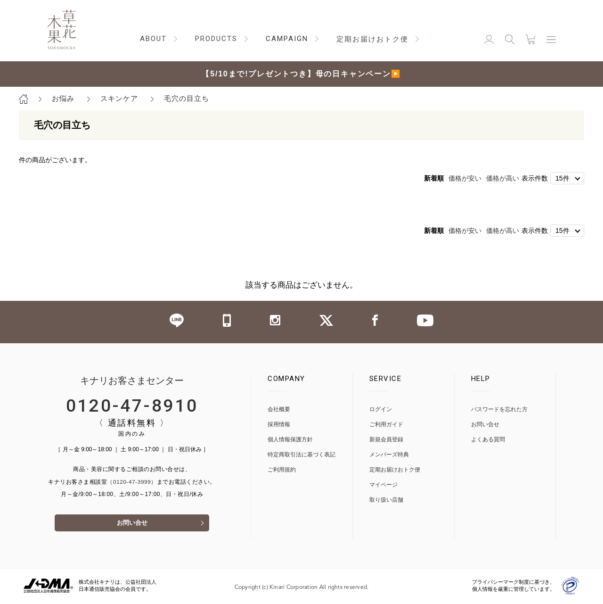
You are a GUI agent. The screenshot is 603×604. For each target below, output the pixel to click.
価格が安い (464, 178)
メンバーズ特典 (389, 455)
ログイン (380, 409)
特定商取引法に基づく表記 (301, 455)
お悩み (63, 98)
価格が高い (502, 178)
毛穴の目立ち (186, 98)
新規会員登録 (386, 440)
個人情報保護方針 (290, 440)
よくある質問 (488, 440)
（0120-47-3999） (132, 482)
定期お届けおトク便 (394, 470)
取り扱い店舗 (386, 500)
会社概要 (279, 409)
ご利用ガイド (386, 425)
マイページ (383, 485)
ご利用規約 (282, 470)
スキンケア (119, 98)
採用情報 (279, 425)
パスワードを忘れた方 (499, 409)
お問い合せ (131, 524)
